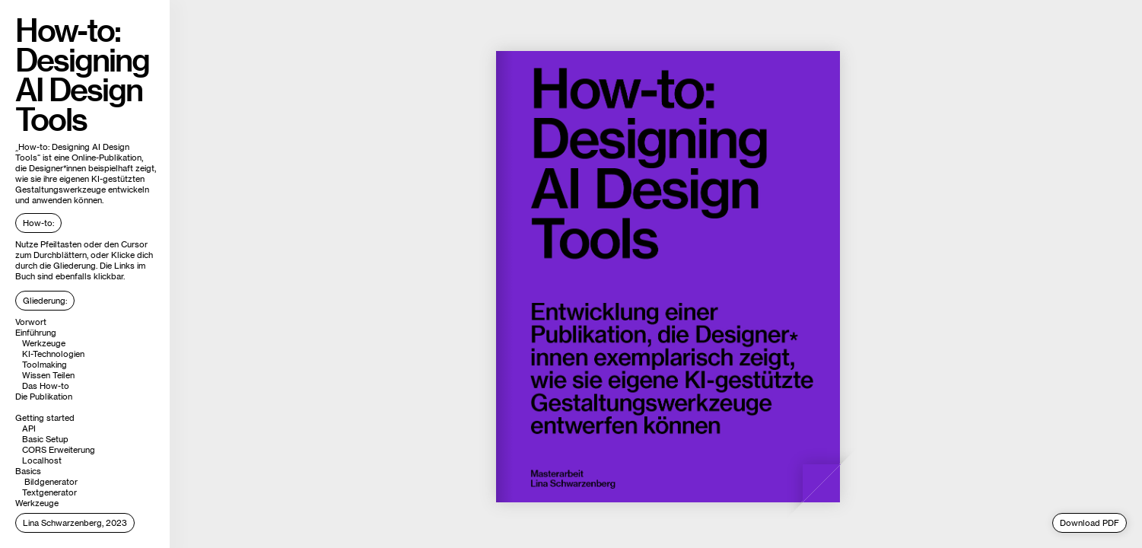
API (29, 428)
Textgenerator (49, 492)
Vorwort (30, 322)
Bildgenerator (51, 481)
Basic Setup (45, 439)
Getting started (45, 418)
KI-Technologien (53, 354)
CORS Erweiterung (58, 449)
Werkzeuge (43, 343)
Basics (28, 471)
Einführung (35, 332)
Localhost (42, 460)
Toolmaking (44, 364)
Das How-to (45, 386)
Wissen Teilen (48, 375)
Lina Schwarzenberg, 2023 (75, 523)
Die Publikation (43, 396)
